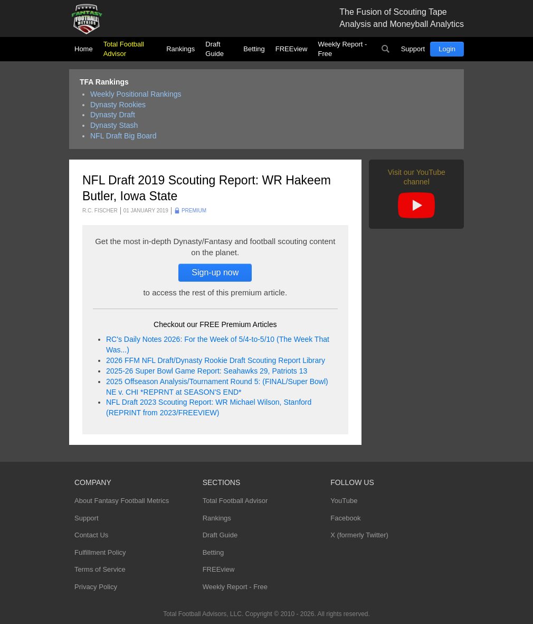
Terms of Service (100, 569)
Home (83, 49)
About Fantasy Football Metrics (121, 501)
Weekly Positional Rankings (136, 94)
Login (447, 49)
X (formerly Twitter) (359, 535)
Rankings (180, 49)
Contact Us (91, 535)
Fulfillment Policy (100, 552)
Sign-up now (215, 272)
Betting (253, 49)
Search (386, 49)
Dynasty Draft (112, 114)
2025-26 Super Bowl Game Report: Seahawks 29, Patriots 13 (206, 371)
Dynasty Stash (114, 125)
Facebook (345, 518)
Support (413, 49)
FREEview (291, 49)
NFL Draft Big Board (123, 136)
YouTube (343, 501)
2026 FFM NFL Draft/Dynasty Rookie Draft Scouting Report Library (215, 360)
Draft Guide (214, 49)
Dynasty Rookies (118, 104)
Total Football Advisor (123, 49)
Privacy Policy (95, 587)
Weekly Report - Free (342, 49)
